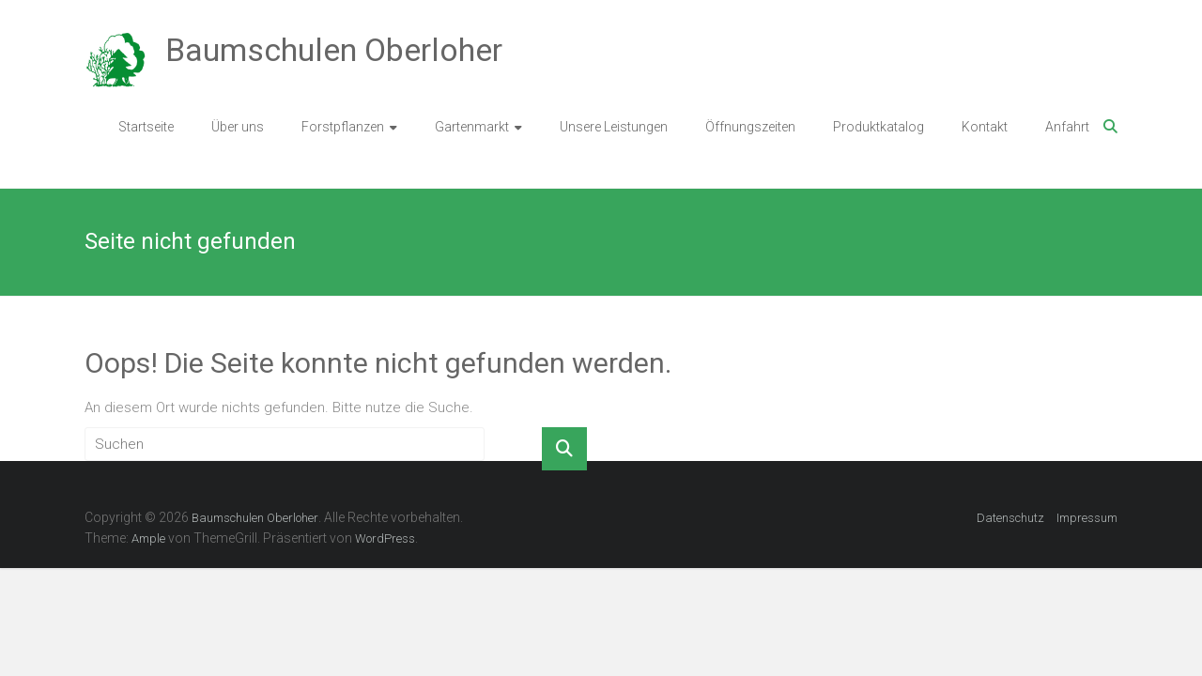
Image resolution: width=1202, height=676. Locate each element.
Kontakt (985, 126)
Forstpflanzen (342, 126)
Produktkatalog (878, 126)
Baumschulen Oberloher (333, 50)
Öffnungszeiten (750, 126)
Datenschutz (1010, 518)
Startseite (146, 126)
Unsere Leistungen (614, 126)
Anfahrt (1067, 126)
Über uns (237, 126)
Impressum (1086, 518)
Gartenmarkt (472, 126)
